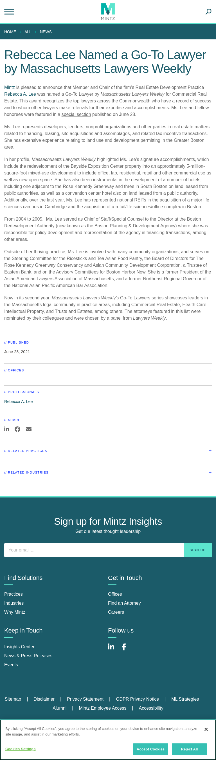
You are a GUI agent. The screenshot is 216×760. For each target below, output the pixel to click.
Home (10, 32)
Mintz (9, 87)
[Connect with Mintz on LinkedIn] (113, 650)
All (28, 32)
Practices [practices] (13, 594)
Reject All (189, 749)
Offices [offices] (115, 594)
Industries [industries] (14, 603)
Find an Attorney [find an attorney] (124, 603)
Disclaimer (44, 699)
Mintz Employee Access (102, 708)
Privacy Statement (85, 699)
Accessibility (151, 708)
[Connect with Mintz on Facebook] (127, 650)
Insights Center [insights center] (19, 646)
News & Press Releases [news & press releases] (28, 655)
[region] (108, 739)
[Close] (206, 729)
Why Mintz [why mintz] (14, 612)
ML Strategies (185, 699)
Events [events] (11, 664)
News (46, 32)
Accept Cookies (151, 749)
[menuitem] (11, 31)
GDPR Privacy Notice (137, 699)
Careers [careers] (116, 612)
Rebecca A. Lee (20, 94)
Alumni (59, 708)
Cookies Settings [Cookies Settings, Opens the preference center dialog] (20, 749)
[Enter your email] (108, 550)
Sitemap (12, 699)
